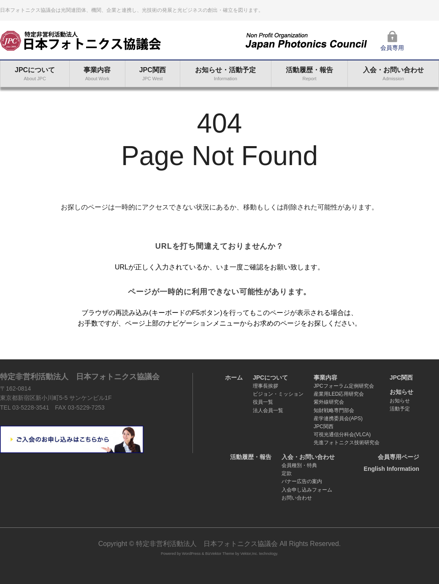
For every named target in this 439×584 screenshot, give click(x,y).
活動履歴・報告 (309, 74)
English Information (391, 468)
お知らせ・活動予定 (225, 74)
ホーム (234, 377)
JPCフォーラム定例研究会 (344, 386)
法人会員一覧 (268, 410)
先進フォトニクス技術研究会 (346, 442)
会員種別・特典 (299, 465)
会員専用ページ (398, 457)
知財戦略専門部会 (334, 410)
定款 (287, 473)
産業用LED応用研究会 (339, 394)
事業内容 (97, 74)
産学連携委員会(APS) (338, 418)
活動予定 (400, 409)
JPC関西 (152, 74)
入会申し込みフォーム (307, 490)
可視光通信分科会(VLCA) (342, 434)
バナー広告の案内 (302, 481)
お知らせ (401, 391)
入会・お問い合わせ (393, 74)
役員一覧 (263, 402)
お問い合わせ (297, 498)
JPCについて (35, 74)
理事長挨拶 (265, 386)
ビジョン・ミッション (278, 394)
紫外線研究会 (329, 402)
